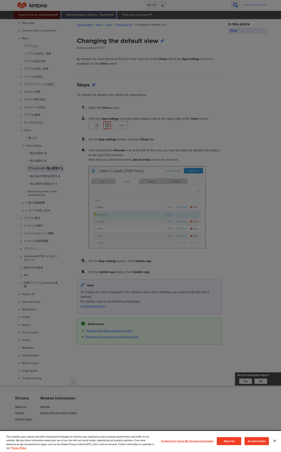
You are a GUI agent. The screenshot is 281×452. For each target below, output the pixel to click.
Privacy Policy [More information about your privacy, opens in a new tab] (18, 448)
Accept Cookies (257, 441)
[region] (140, 441)
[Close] (274, 441)
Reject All (229, 441)
